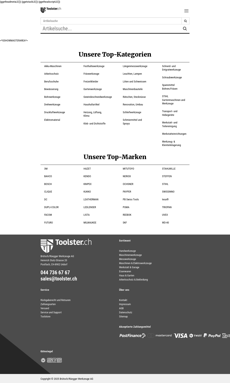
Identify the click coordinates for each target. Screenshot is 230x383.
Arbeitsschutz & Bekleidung (133, 279)
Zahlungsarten (48, 304)
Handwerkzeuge (127, 250)
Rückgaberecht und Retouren (56, 300)
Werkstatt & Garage (129, 267)
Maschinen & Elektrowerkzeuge (135, 263)
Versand (45, 308)
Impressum (125, 304)
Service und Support (51, 312)
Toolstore (45, 316)
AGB (121, 308)
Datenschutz (125, 312)
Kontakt (123, 300)
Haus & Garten (126, 275)
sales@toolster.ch (59, 279)
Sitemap (123, 316)
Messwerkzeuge (127, 259)
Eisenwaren (125, 271)
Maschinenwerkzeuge (130, 254)
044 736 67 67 (55, 273)
